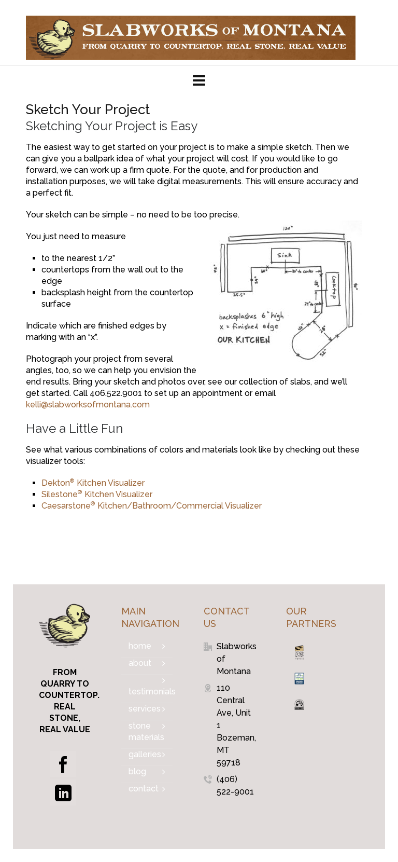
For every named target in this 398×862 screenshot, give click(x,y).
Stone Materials (146, 731)
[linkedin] (63, 792)
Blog (137, 771)
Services (145, 709)
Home (140, 646)
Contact (144, 788)
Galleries (145, 754)
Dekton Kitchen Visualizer (93, 483)
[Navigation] (199, 81)
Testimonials (151, 691)
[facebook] (63, 764)
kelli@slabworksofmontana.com (88, 404)
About (140, 663)
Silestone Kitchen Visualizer (96, 494)
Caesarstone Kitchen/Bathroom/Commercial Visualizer (151, 506)
